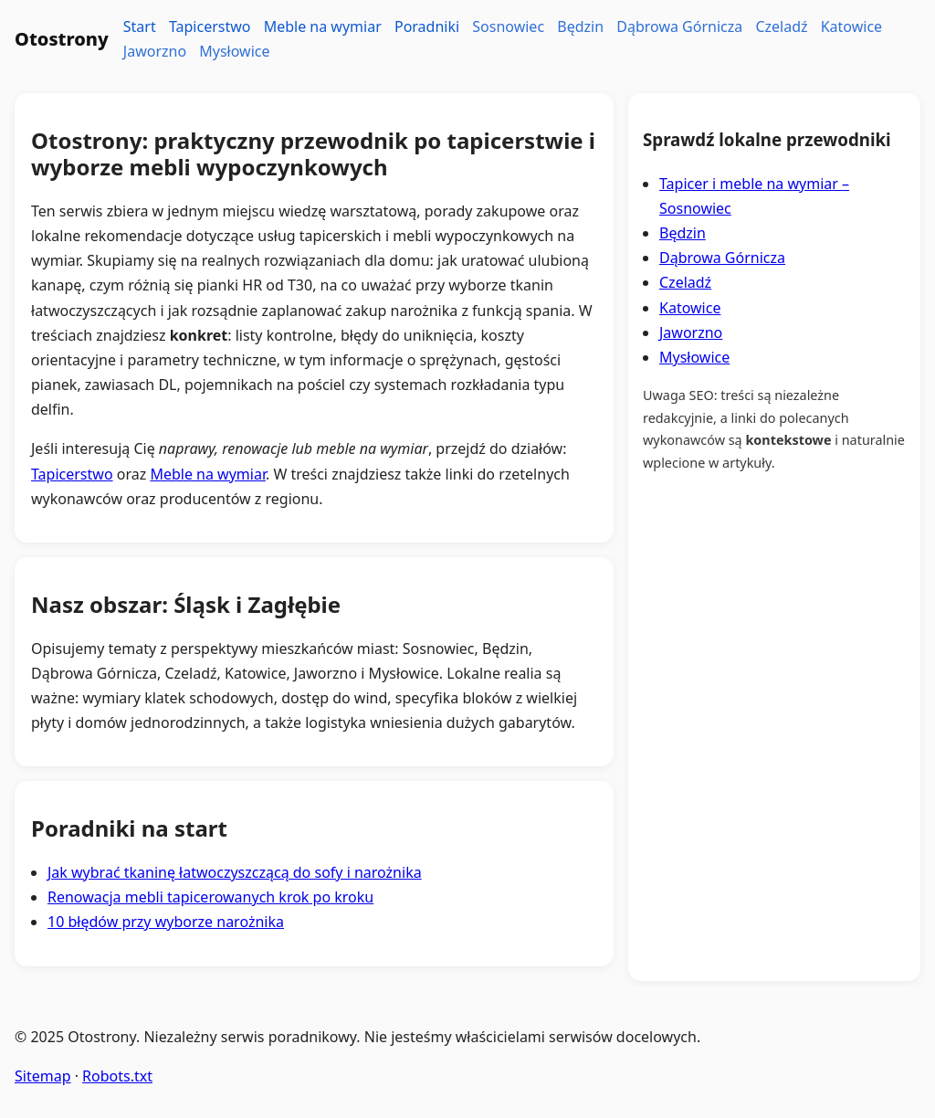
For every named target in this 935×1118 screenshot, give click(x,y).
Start (139, 26)
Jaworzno (154, 51)
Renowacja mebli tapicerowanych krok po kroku (210, 897)
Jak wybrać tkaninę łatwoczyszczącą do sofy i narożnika (234, 872)
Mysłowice (234, 51)
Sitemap (43, 1076)
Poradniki (426, 26)
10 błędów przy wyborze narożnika (165, 922)
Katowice (851, 26)
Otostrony (62, 38)
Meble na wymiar (323, 26)
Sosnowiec (508, 26)
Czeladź (781, 26)
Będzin (580, 26)
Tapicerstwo (210, 26)
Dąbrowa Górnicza (679, 26)
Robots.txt (117, 1076)
